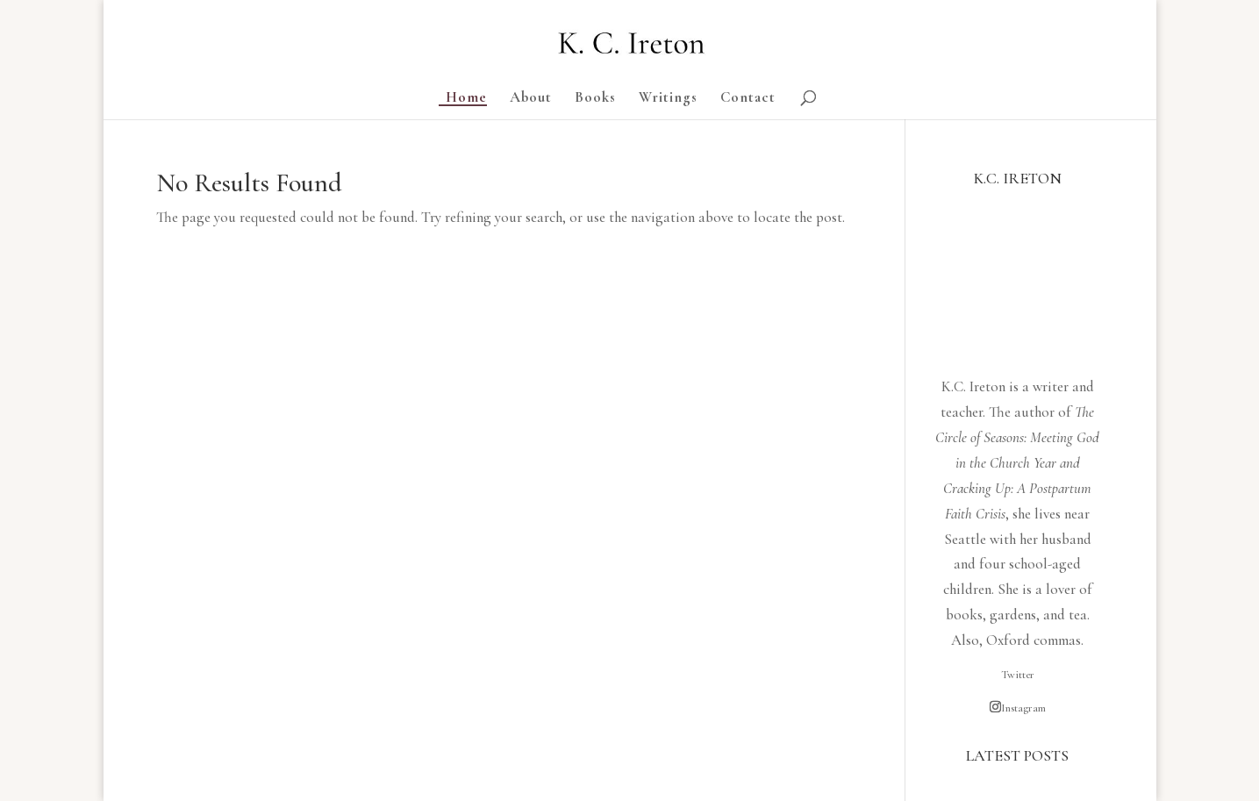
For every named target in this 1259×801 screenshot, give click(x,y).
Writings (668, 98)
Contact (748, 98)
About (531, 98)
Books (595, 98)
